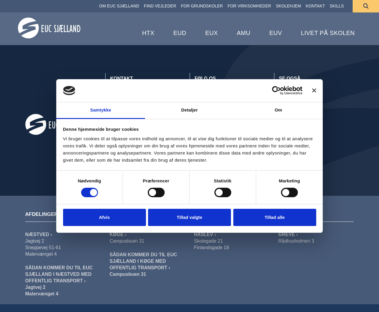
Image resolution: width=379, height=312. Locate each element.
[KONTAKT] (315, 6)
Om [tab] (278, 109)
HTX (148, 33)
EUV (275, 33)
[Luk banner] (314, 90)
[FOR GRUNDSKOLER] (202, 6)
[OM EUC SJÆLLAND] (119, 6)
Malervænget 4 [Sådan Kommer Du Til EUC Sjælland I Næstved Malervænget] (41, 293)
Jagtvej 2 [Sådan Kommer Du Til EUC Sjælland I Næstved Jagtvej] (35, 287)
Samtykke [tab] (100, 109)
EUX (211, 33)
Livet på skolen (328, 33)
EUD (179, 33)
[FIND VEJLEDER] (160, 6)
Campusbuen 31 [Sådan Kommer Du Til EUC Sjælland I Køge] (128, 274)
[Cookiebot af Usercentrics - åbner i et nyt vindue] (276, 90)
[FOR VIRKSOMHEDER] (249, 6)
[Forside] (49, 28)
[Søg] (366, 6)
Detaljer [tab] (189, 109)
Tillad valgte (189, 217)
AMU (243, 33)
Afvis (104, 217)
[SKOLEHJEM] (288, 6)
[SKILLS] (336, 6)
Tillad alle (274, 217)
